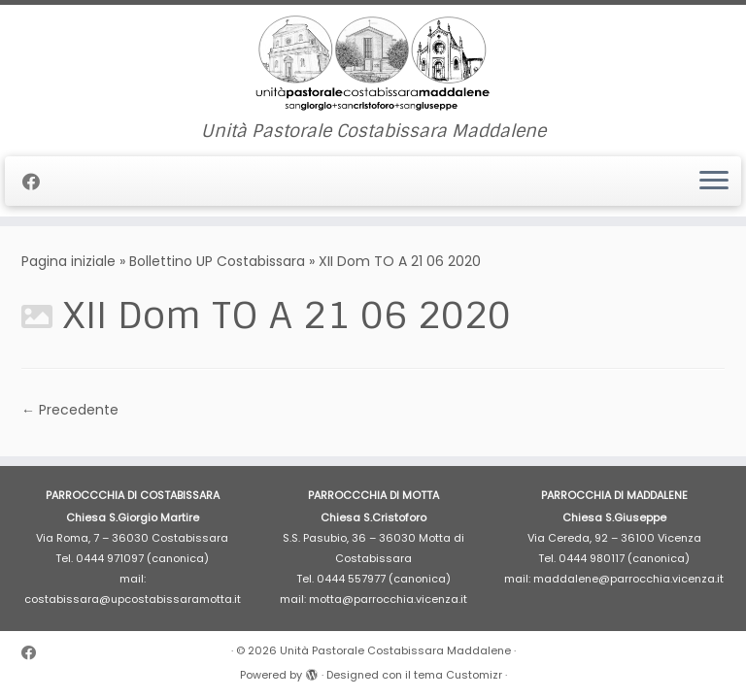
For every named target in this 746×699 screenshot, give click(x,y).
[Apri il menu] (714, 181)
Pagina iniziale (68, 261)
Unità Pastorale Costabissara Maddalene (395, 650)
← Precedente (70, 409)
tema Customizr (458, 674)
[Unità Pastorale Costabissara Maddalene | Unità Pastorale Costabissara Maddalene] (373, 63)
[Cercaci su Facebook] (37, 182)
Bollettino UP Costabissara (217, 261)
